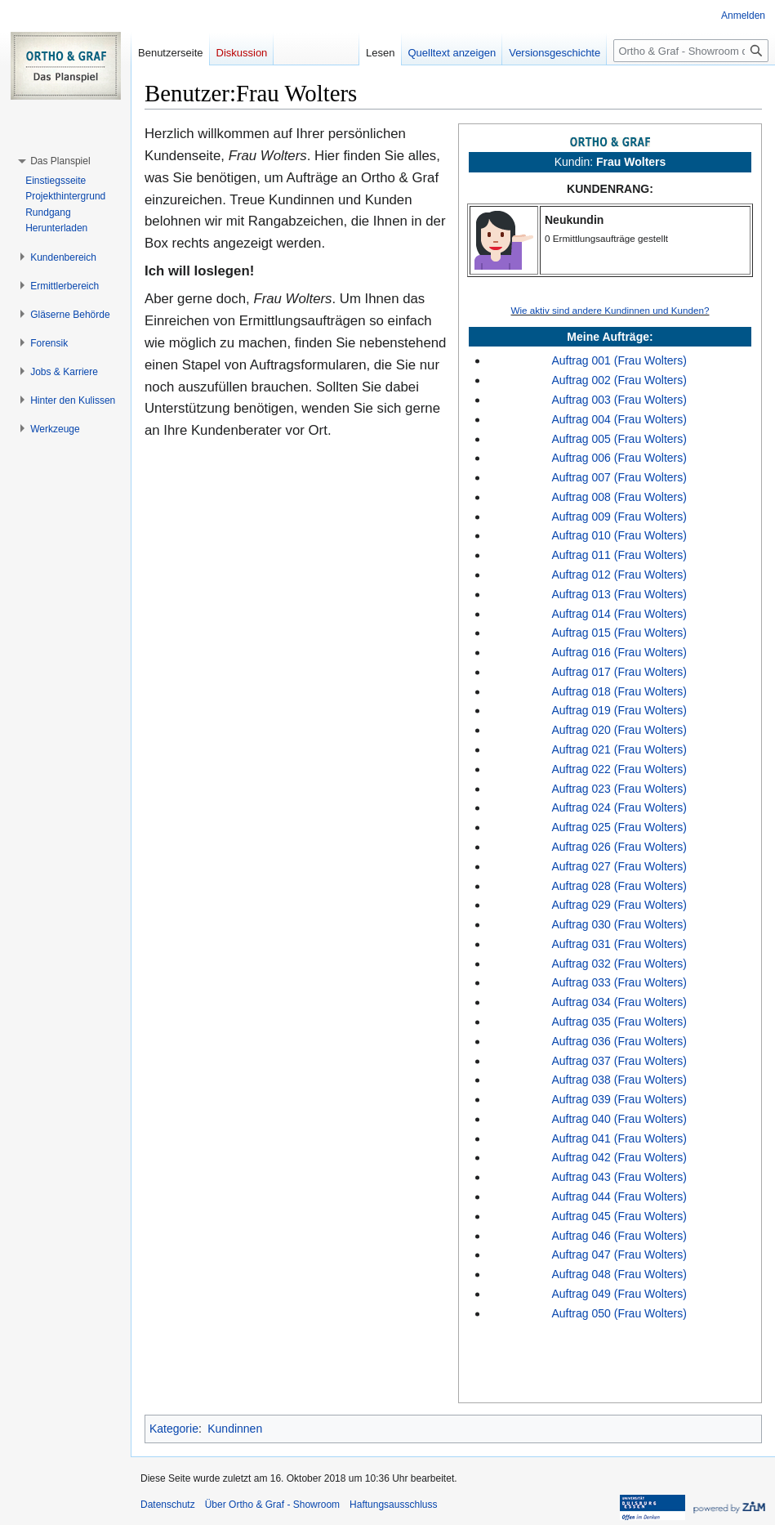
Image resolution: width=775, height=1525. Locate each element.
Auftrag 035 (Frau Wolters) (618, 1021)
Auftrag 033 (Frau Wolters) (618, 982)
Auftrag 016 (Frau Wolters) (618, 652)
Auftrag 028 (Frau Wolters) (618, 885)
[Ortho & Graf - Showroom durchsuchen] (690, 50)
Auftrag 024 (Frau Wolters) (618, 807)
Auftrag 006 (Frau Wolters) (618, 457)
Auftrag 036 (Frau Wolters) (618, 1041)
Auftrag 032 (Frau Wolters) (618, 963)
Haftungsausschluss (393, 1504)
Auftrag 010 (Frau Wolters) (618, 535)
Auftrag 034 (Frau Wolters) (618, 1001)
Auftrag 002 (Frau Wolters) (618, 380)
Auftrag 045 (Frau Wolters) (618, 1216)
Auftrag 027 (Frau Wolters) (618, 866)
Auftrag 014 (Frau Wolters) (618, 613)
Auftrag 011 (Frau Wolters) (618, 554)
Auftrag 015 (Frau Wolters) (618, 632)
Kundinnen (234, 1428)
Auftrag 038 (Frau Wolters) (618, 1079)
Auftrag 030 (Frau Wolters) (618, 924)
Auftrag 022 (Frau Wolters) (618, 769)
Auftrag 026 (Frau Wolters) (618, 846)
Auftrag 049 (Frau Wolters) (618, 1293)
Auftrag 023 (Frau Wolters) (618, 788)
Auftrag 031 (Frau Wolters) (618, 943)
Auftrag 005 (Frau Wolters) (618, 438)
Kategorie (173, 1428)
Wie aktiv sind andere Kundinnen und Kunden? (609, 310)
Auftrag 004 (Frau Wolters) (618, 419)
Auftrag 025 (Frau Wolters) (618, 827)
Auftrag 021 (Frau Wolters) (618, 749)
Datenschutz (167, 1504)
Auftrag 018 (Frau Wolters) (618, 691)
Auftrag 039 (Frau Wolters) (618, 1099)
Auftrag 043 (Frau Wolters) (618, 1176)
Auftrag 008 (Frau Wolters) (618, 496)
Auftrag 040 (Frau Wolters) (618, 1118)
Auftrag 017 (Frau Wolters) (618, 671)
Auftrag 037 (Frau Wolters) (618, 1060)
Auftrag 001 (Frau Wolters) (618, 360)
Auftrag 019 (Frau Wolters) (618, 710)
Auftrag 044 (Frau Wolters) (618, 1196)
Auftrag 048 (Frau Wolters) (618, 1274)
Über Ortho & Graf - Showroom (272, 1504)
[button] (60, 161)
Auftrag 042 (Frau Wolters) (618, 1157)
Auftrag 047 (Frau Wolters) (618, 1254)
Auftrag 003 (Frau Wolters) (618, 399)
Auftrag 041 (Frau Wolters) (618, 1138)
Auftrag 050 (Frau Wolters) (618, 1313)
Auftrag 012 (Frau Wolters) (618, 574)
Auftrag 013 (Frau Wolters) (618, 594)
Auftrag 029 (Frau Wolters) (618, 904)
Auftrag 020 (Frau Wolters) (618, 729)
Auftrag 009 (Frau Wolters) (618, 516)
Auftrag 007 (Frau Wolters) (618, 477)
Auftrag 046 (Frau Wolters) (618, 1235)
